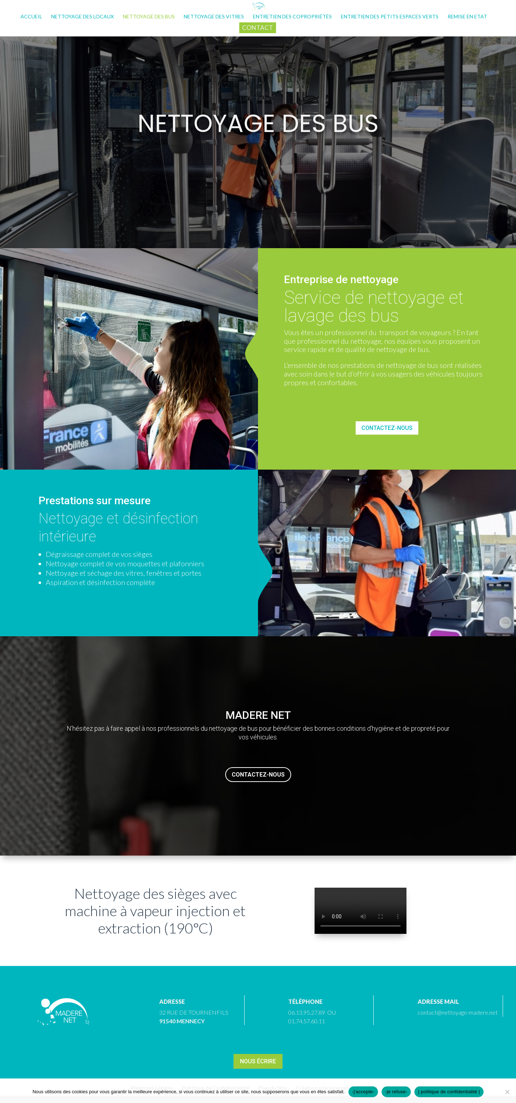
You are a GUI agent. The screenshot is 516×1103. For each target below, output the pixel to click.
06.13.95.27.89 (306, 1012)
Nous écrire (258, 1061)
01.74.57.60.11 (306, 1021)
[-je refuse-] (507, 1091)
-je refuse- (396, 1091)
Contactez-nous (387, 428)
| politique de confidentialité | (449, 1091)
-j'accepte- (363, 1091)
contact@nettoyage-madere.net (458, 1012)
